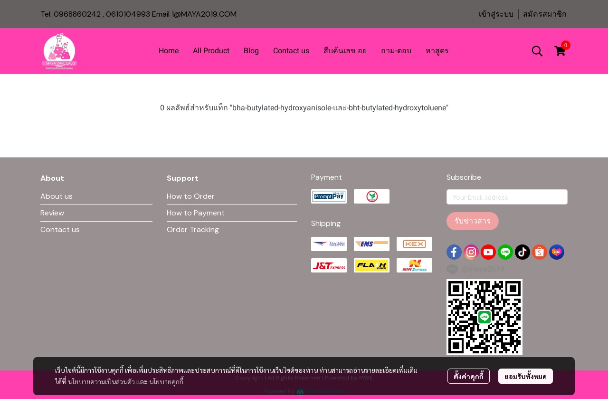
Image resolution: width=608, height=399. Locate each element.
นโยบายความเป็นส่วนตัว (101, 381)
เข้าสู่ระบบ (496, 14)
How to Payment (196, 213)
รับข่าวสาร (473, 221)
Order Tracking (193, 229)
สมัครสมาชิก (545, 14)
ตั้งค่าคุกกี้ (469, 376)
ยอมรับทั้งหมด (525, 376)
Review (52, 213)
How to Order (191, 196)
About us (56, 196)
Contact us (60, 229)
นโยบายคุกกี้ (166, 381)
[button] (537, 51)
